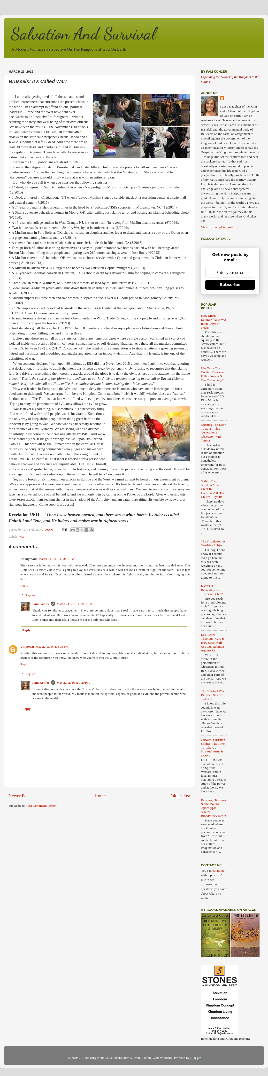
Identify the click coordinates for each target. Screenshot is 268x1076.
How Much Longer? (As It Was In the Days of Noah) (214, 321)
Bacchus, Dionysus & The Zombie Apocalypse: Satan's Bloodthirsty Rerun (213, 808)
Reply (24, 585)
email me (218, 870)
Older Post (180, 795)
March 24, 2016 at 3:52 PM (74, 604)
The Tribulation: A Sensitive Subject (213, 543)
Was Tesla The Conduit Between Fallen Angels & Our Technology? (212, 374)
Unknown (27, 646)
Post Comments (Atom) (41, 805)
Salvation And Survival (83, 33)
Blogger (195, 1058)
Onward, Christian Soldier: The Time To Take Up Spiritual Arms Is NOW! (213, 747)
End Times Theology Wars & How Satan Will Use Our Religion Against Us (212, 642)
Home (100, 795)
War (21, 536)
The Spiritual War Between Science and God (212, 695)
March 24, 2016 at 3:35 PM (56, 559)
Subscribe (230, 284)
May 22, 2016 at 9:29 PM (73, 682)
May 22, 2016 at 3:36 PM (52, 646)
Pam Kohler (40, 604)
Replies (30, 595)
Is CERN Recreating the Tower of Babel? (212, 590)
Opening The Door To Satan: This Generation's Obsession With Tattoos (213, 432)
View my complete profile (218, 227)
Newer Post (19, 795)
